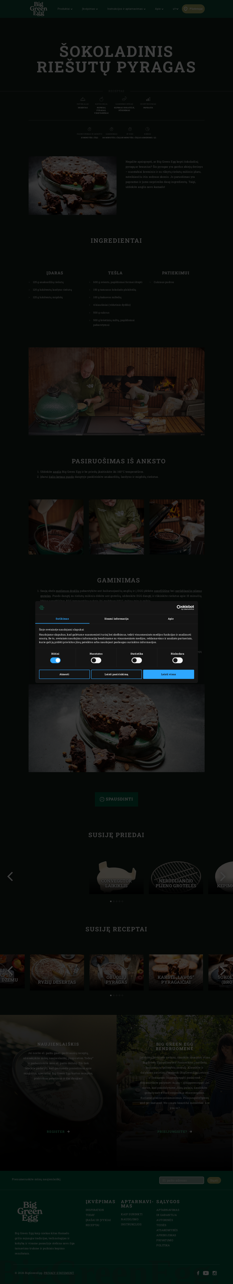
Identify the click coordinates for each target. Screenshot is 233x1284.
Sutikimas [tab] (62, 618)
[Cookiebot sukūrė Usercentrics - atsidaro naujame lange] (178, 607)
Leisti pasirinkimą (116, 674)
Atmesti (64, 674)
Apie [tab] (171, 618)
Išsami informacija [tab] (116, 618)
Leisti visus (168, 674)
